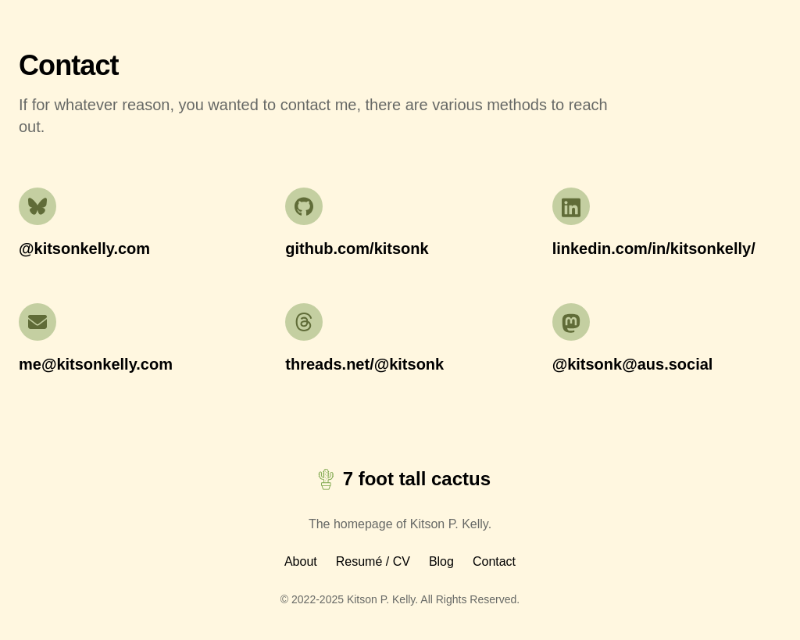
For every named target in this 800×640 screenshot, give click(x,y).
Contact (494, 561)
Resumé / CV (373, 561)
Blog (441, 561)
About (300, 561)
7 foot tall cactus (400, 479)
